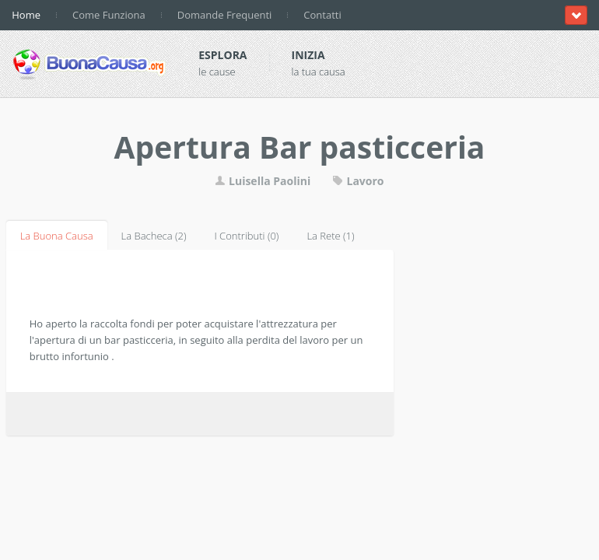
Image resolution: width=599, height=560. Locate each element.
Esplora (222, 54)
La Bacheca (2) (154, 236)
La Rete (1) (330, 236)
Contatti (322, 15)
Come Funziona (108, 15)
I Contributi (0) (246, 236)
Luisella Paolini (264, 180)
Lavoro (358, 180)
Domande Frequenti (224, 15)
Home (26, 15)
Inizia (308, 54)
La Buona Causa (56, 236)
